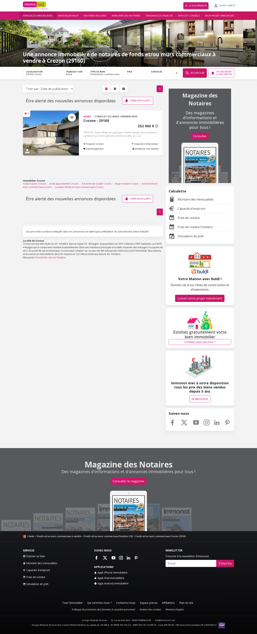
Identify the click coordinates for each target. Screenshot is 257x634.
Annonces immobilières (38, 15)
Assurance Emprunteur (144, 143)
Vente (31, 536)
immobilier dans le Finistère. (51, 257)
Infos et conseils (189, 15)
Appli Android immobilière (111, 583)
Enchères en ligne (95, 15)
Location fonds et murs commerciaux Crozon (79, 187)
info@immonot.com (165, 620)
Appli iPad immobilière (109, 578)
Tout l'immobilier (72, 603)
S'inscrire (225, 563)
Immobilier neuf (68, 15)
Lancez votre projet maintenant (200, 298)
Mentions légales (175, 609)
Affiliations (168, 603)
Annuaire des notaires (126, 15)
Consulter (200, 136)
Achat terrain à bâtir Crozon (96, 183)
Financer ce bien (93, 143)
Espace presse (148, 603)
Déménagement (93, 148)
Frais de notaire (184, 217)
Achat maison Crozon (34, 183)
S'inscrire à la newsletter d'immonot (187, 556)
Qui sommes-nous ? (99, 603)
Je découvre (200, 399)
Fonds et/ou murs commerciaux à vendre (59, 536)
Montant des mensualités (191, 199)
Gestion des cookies (150, 609)
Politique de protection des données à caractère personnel (103, 609)
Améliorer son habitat (145, 148)
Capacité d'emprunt (187, 208)
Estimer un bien (34, 556)
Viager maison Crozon (126, 183)
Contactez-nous (125, 603)
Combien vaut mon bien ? (199, 342)
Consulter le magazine (128, 481)
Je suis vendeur (196, 5)
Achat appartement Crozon (63, 183)
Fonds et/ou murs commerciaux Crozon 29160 (160, 536)
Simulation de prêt (186, 236)
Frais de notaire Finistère (191, 226)
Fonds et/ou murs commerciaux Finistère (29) (108, 536)
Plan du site (186, 603)
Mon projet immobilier (219, 15)
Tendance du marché (159, 15)
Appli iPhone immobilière (111, 572)
